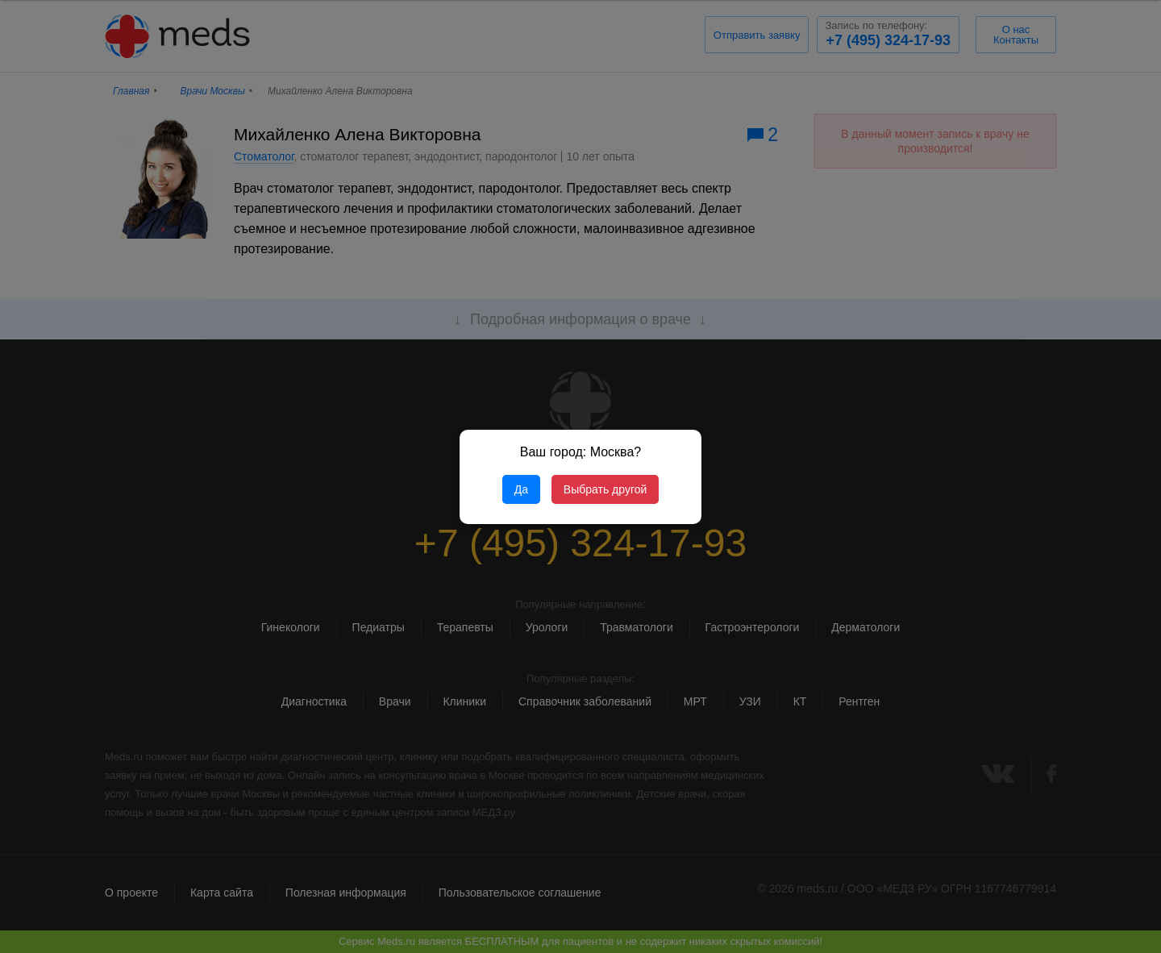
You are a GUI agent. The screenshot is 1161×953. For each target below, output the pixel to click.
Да (521, 489)
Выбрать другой (605, 489)
